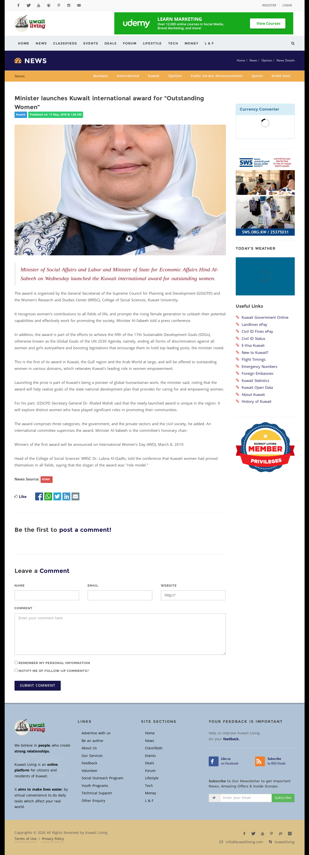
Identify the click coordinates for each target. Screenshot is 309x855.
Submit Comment (37, 685)
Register (269, 5)
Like (23, 496)
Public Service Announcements (217, 76)
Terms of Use (26, 839)
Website (169, 585)
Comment (24, 608)
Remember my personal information (52, 663)
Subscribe (283, 798)
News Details (286, 60)
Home (241, 60)
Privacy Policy (53, 839)
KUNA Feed (281, 76)
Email (93, 585)
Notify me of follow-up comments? (52, 671)
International (128, 76)
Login (287, 5)
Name (20, 585)
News (253, 60)
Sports (257, 76)
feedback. (231, 739)
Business (100, 76)
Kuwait (154, 76)
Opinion (267, 60)
